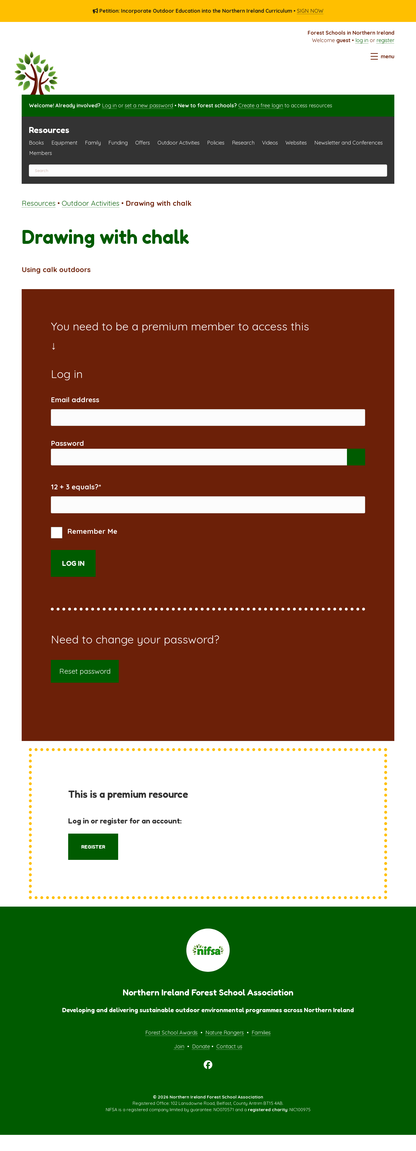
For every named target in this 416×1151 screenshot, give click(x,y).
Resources (38, 203)
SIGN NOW (310, 11)
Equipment (64, 142)
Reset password (85, 687)
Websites (296, 142)
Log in (109, 105)
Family (93, 142)
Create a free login (260, 105)
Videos (270, 142)
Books (36, 142)
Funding (118, 142)
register (385, 40)
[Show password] (356, 465)
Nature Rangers (224, 1048)
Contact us (229, 1062)
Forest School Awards (171, 1048)
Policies (215, 142)
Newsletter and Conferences (348, 142)
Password (67, 448)
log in (361, 40)
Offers (142, 142)
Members (40, 153)
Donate (201, 1062)
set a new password (149, 105)
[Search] (208, 170)
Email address (75, 399)
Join (179, 1062)
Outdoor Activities (178, 142)
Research (243, 142)
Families (261, 1048)
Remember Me (84, 548)
